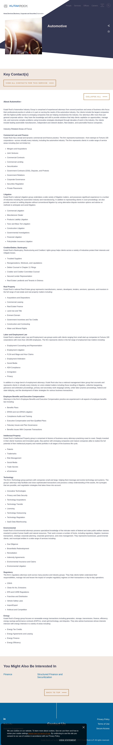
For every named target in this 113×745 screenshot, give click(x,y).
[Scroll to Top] (56, 692)
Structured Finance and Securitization (52, 676)
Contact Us (56, 724)
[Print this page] (109, 32)
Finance (8, 674)
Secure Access (102, 728)
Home (5, 13)
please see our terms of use (39, 740)
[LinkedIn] (5, 719)
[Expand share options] (109, 25)
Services (10, 13)
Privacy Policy (103, 719)
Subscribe (8, 724)
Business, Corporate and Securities (25, 13)
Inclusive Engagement (13, 728)
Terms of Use (103, 723)
